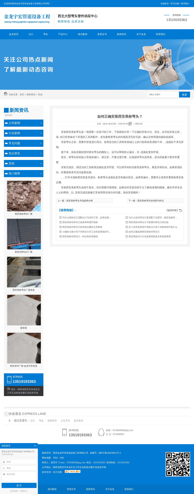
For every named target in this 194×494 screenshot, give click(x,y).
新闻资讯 (121, 34)
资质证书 (102, 34)
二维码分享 (138, 124)
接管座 (23, 328)
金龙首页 (13, 34)
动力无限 (57, 472)
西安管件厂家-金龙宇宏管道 (23, 366)
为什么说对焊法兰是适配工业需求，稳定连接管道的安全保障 (154, 217)
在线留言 (165, 3)
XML (62, 457)
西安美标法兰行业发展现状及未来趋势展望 (150, 236)
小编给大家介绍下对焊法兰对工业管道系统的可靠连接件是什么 (87, 231)
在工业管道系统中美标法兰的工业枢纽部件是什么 (153, 227)
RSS (55, 457)
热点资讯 (14, 153)
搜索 (184, 94)
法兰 (31, 34)
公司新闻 (14, 123)
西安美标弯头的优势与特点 (150, 200)
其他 (40, 94)
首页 (22, 94)
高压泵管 (78, 420)
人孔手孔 (65, 420)
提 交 (19, 485)
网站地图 (46, 457)
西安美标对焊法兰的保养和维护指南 (80, 222)
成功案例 (82, 34)
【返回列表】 (172, 210)
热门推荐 (14, 173)
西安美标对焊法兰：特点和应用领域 (80, 236)
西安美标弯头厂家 (23, 214)
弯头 (45, 34)
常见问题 (175, 3)
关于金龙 (141, 34)
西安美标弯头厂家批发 (24, 290)
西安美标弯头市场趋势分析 (79, 200)
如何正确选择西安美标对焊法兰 (144, 231)
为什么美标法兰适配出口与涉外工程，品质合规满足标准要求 (87, 217)
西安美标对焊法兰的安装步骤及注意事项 (82, 227)
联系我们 (185, 3)
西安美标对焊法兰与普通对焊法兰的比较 (148, 222)
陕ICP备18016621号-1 (110, 453)
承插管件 (52, 420)
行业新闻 (14, 133)
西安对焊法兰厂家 (23, 252)
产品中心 (63, 34)
